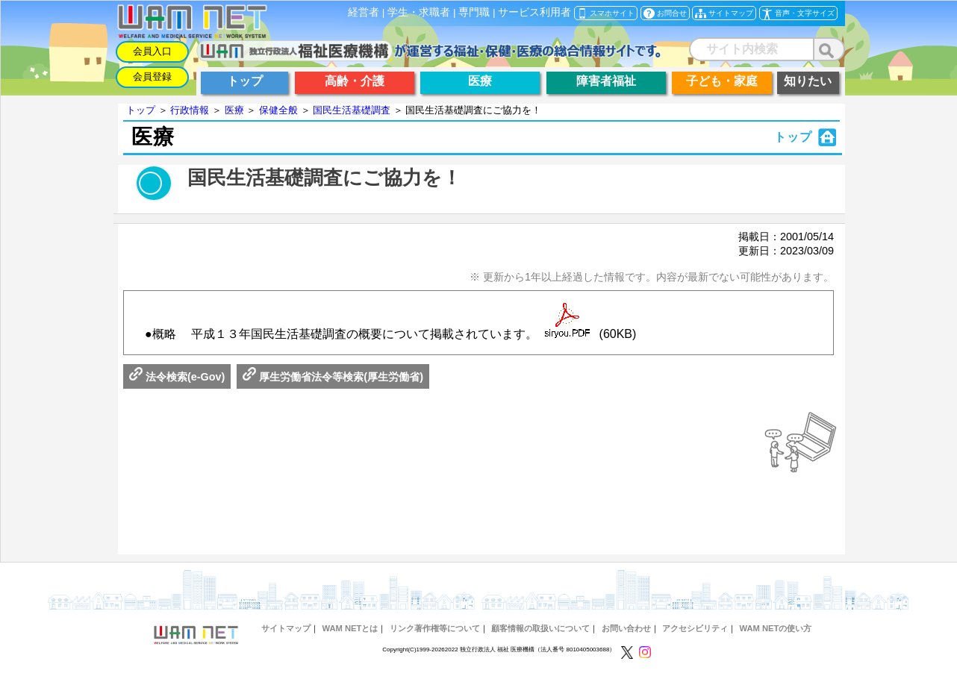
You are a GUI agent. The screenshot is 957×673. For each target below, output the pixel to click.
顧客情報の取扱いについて (540, 628)
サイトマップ (286, 628)
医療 (234, 110)
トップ (140, 110)
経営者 (363, 12)
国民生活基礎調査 (351, 110)
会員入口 (152, 51)
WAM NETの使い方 (776, 628)
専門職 (474, 12)
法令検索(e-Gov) (177, 377)
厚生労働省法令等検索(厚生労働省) (333, 377)
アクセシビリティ (695, 628)
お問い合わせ (626, 628)
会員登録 (152, 76)
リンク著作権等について (435, 628)
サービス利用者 (534, 12)
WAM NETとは (350, 628)
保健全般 (278, 110)
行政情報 (189, 110)
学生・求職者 (418, 12)
